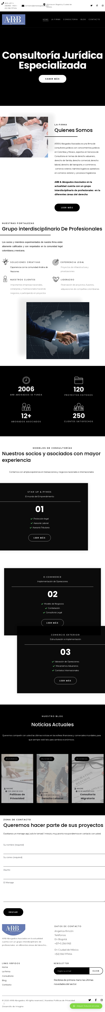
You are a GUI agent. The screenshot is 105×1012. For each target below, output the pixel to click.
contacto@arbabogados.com (37, 6)
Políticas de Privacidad (64, 1000)
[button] (52, 79)
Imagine (19, 1006)
